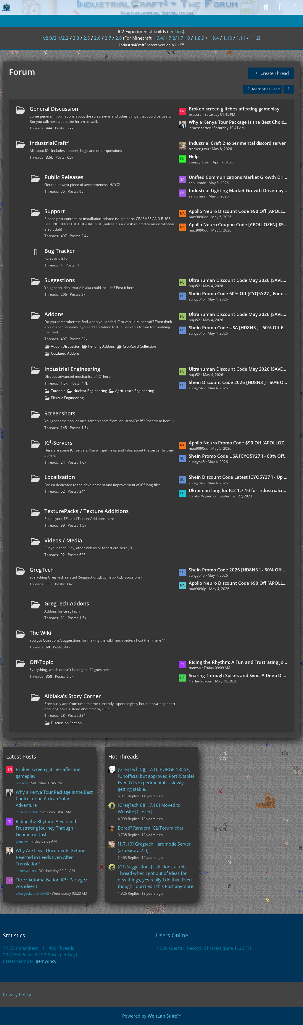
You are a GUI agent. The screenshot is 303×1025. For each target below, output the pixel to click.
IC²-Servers (58, 442)
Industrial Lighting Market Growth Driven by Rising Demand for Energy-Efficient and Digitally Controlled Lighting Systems (238, 190)
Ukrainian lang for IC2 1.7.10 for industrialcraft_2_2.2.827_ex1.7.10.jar (238, 490)
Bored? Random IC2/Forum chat (150, 828)
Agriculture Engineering (134, 390)
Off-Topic (41, 662)
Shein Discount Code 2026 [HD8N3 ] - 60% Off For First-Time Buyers (238, 382)
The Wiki (40, 632)
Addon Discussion (65, 346)
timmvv (22, 841)
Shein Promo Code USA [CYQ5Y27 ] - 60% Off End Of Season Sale (238, 456)
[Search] (266, 7)
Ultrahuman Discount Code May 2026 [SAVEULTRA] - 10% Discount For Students (238, 369)
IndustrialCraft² (49, 143)
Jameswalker (26, 870)
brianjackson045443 (32, 893)
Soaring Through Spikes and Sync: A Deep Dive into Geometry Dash (238, 675)
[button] (288, 89)
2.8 (118, 38)
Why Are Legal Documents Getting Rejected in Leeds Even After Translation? (50, 856)
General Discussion (54, 108)
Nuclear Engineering (90, 390)
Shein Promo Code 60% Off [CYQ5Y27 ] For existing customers (238, 293)
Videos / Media (63, 540)
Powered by (151, 1016)
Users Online (172, 935)
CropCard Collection (139, 346)
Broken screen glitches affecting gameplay (234, 109)
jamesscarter (27, 811)
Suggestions (59, 280)
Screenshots (59, 413)
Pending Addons (101, 346)
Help (194, 156)
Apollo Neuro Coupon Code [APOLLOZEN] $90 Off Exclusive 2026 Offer (238, 224)
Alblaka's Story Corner (72, 696)
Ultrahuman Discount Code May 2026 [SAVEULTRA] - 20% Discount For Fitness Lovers (238, 280)
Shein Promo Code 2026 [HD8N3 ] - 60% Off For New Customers (238, 570)
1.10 (227, 38)
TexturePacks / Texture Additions (86, 511)
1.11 (241, 38)
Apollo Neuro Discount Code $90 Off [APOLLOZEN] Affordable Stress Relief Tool (238, 211)
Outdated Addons (65, 353)
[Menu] (295, 7)
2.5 (86, 38)
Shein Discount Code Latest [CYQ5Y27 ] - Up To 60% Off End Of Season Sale (238, 477)
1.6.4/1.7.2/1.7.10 (171, 38)
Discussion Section (66, 722)
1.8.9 (199, 38)
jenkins (175, 31)
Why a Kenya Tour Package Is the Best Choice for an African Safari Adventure (238, 122)
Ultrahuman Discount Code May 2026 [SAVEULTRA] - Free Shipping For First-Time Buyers (238, 314)
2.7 (108, 38)
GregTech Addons (66, 603)
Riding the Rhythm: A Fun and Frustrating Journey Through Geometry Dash (238, 662)
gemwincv (46, 961)
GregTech (42, 569)
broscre (22, 782)
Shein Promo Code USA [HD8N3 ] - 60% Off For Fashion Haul (238, 327)
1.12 (254, 38)
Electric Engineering (67, 397)
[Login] (280, 7)
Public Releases (63, 177)
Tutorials (58, 390)
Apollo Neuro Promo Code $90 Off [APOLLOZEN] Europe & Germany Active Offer (238, 443)
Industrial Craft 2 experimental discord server (237, 143)
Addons (54, 314)
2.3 (76, 38)
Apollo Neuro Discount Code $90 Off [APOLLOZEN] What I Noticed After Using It (238, 583)
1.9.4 (214, 38)
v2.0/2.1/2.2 (56, 38)
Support (54, 211)
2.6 (97, 38)
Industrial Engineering (72, 368)
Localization (59, 477)
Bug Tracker (59, 250)
